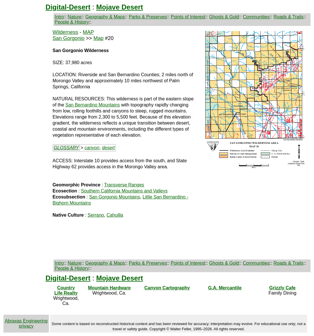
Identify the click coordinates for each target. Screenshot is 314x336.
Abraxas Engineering (26, 320)
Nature (74, 16)
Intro (59, 16)
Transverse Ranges (124, 184)
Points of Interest (188, 16)
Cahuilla (114, 215)
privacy (26, 326)
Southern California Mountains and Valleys (124, 190)
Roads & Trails (288, 16)
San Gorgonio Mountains (114, 196)
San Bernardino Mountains (92, 104)
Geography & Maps (105, 16)
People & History (72, 22)
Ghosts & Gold (224, 16)
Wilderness (65, 32)
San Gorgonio (69, 38)
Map (98, 38)
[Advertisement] (27, 121)
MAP (88, 32)
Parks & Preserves (148, 16)
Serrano (96, 215)
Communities (256, 16)
